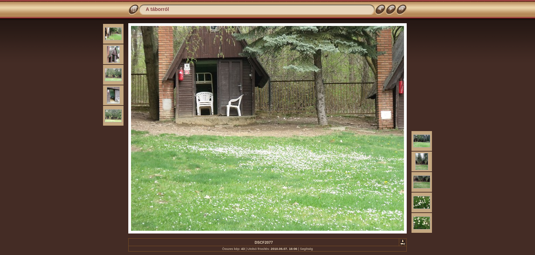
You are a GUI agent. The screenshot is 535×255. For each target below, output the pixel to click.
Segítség (306, 249)
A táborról (157, 9)
